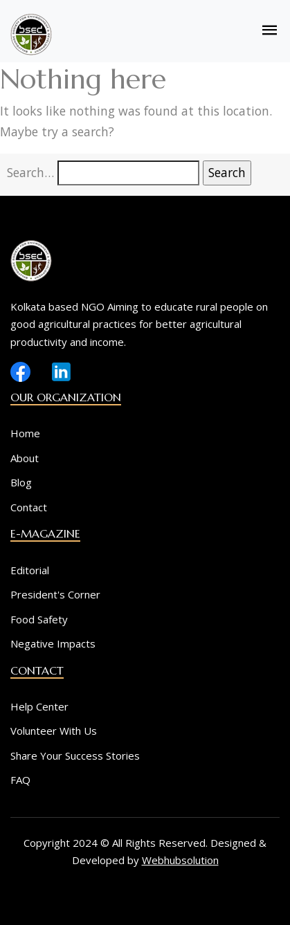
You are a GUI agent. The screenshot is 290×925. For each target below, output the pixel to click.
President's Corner (55, 594)
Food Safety (39, 619)
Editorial (29, 570)
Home (25, 433)
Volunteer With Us (53, 731)
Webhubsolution (180, 860)
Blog (21, 482)
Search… (30, 172)
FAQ (20, 780)
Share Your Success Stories (75, 755)
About (24, 458)
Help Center (39, 706)
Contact (28, 507)
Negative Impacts (53, 643)
